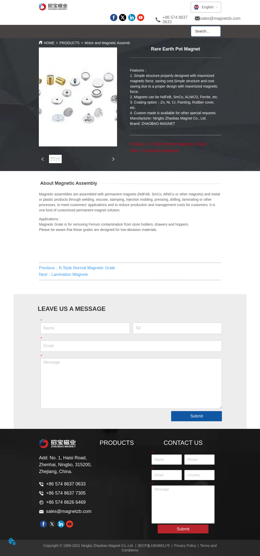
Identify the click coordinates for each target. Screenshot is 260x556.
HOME (49, 43)
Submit (196, 416)
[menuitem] (115, 31)
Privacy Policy (185, 546)
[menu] (115, 31)
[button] (115, 31)
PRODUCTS (70, 43)
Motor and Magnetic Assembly (108, 43)
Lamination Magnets (160, 150)
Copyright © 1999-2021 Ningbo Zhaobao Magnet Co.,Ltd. (88, 546)
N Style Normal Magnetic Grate (178, 144)
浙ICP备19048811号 (154, 546)
